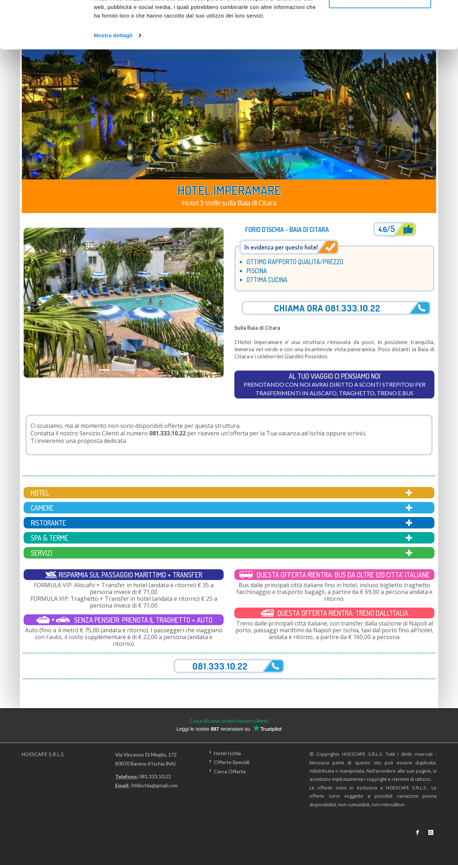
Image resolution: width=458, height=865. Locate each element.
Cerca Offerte (230, 771)
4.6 (386, 229)
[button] (39, 303)
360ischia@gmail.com (154, 785)
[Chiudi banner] (446, 11)
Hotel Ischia (227, 753)
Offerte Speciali (231, 762)
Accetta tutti (380, 19)
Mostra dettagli (113, 80)
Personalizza (380, 42)
